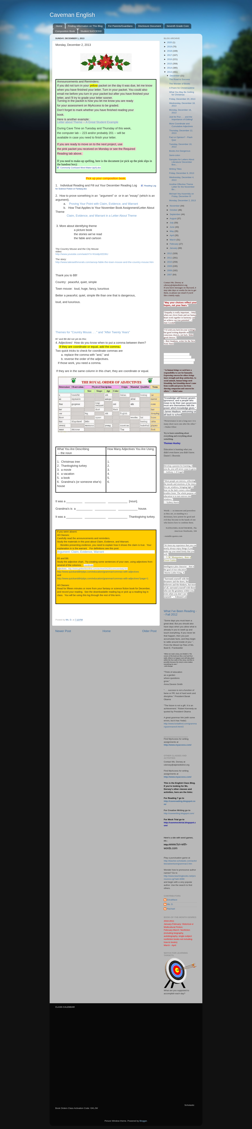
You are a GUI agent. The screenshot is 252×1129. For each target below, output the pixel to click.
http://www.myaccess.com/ (177, 745)
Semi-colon (174, 155)
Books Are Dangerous (179, 151)
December (175, 75)
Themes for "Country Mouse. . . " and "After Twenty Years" (92, 332)
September (175, 214)
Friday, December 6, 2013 (181, 173)
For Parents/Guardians (120, 26)
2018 (170, 51)
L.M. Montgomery (174, 557)
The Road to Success (179, 79)
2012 (170, 253)
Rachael (171, 909)
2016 (170, 59)
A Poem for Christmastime (181, 88)
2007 (170, 274)
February (174, 244)
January (174, 248)
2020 (170, 42)
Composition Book (65, 31)
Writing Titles (175, 169)
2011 (170, 258)
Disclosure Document (149, 26)
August (173, 218)
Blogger (143, 1121)
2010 (170, 262)
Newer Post (63, 631)
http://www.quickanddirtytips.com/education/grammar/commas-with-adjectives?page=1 (102, 578)
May (172, 231)
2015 (170, 63)
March (173, 240)
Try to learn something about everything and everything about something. (178, 436)
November (175, 206)
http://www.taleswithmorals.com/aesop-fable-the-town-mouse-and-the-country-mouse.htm (104, 262)
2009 (170, 266)
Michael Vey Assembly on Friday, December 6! (181, 195)
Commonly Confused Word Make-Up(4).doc (80, 167)
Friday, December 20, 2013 (182, 99)
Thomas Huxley (172, 443)
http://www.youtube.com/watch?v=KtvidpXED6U (81, 254)
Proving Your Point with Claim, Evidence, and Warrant (103, 203)
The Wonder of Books (179, 84)
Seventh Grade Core (178, 26)
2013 (170, 72)
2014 (170, 68)
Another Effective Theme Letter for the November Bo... (182, 187)
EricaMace (172, 900)
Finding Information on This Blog (85, 26)
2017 (170, 55)
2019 (170, 46)
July (172, 222)
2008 (170, 270)
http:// (167, 844)
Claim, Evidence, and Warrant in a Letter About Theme (102, 215)
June (172, 227)
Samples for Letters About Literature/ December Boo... (181, 162)
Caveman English (72, 15)
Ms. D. (170, 904)
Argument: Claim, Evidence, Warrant (80, 551)
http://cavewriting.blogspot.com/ (179, 813)
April (172, 235)
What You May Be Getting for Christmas (181, 93)
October (174, 210)
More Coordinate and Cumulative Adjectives (181, 124)
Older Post (149, 631)
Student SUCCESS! (91, 31)
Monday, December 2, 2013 (182, 200)
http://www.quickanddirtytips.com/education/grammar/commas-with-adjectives (98, 571)
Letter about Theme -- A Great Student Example (87, 122)
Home (59, 26)
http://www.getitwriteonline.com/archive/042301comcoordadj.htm (98, 568)
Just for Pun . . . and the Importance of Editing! (181, 118)
